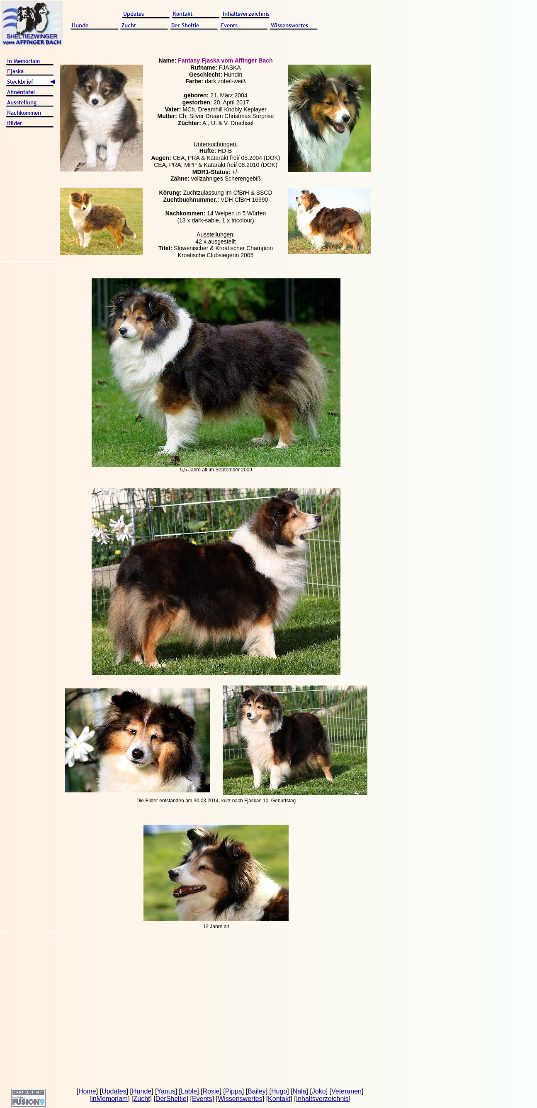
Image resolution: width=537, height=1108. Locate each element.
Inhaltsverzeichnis (322, 1098)
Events (202, 1098)
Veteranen (346, 1091)
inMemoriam (109, 1098)
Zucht (141, 1098)
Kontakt (279, 1098)
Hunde (141, 1091)
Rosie (211, 1091)
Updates (114, 1091)
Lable (189, 1091)
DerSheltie (171, 1098)
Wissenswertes (240, 1098)
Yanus (166, 1091)
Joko (319, 1091)
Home (87, 1091)
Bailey (257, 1091)
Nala (299, 1091)
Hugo (279, 1091)
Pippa (233, 1091)
